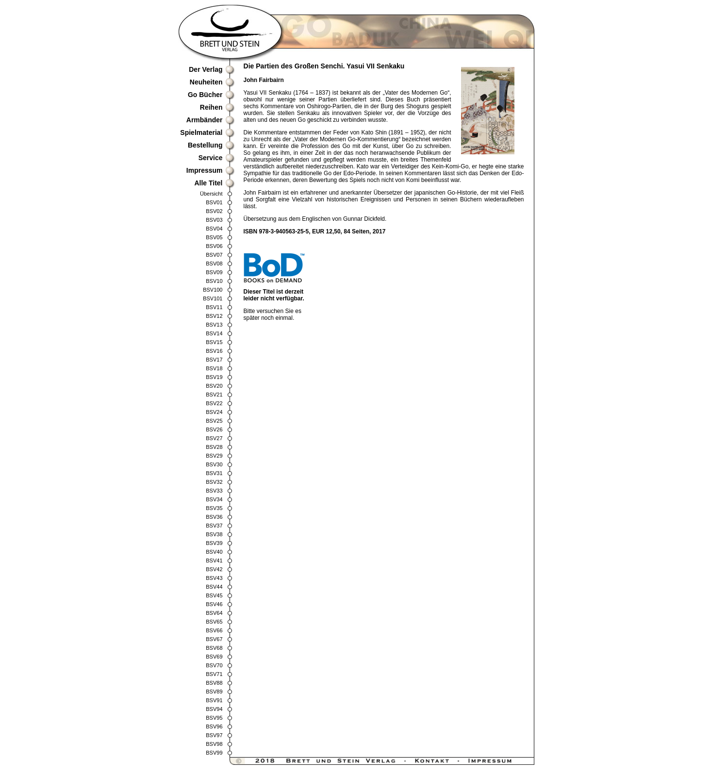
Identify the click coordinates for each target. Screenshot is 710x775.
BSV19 (214, 377)
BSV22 (214, 403)
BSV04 (214, 228)
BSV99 (214, 753)
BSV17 (214, 360)
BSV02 (214, 211)
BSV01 (214, 202)
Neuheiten (206, 82)
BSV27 (214, 438)
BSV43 (214, 578)
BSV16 (214, 351)
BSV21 (214, 394)
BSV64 (214, 613)
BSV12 (214, 316)
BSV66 (214, 630)
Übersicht (211, 194)
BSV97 (214, 735)
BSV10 (214, 281)
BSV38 (214, 534)
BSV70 (214, 665)
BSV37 (214, 525)
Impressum (204, 170)
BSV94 (214, 709)
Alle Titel (208, 183)
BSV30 (214, 464)
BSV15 (214, 342)
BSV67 (214, 639)
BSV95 (214, 718)
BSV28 (214, 447)
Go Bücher (205, 95)
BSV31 (214, 473)
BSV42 (214, 569)
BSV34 (214, 499)
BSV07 (214, 255)
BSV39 (214, 543)
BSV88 (214, 683)
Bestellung (205, 145)
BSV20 (214, 386)
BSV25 (214, 421)
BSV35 (214, 508)
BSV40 (214, 552)
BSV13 (214, 325)
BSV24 (214, 412)
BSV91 (214, 700)
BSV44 (214, 587)
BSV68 (214, 648)
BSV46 (214, 604)
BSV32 (214, 482)
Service (210, 158)
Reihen (211, 107)
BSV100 (212, 290)
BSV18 (214, 368)
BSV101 (212, 298)
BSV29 (214, 456)
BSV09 (214, 272)
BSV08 (214, 263)
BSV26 (214, 429)
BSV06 (214, 246)
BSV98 (214, 744)
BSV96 (214, 726)
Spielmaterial (201, 132)
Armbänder (204, 120)
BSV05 (214, 237)
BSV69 (214, 657)
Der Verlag (205, 69)
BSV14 (214, 333)
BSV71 (214, 674)
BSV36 (214, 517)
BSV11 (214, 307)
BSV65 (214, 622)
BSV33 (214, 491)
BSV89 (214, 691)
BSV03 (214, 220)
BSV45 (214, 595)
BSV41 (214, 560)
